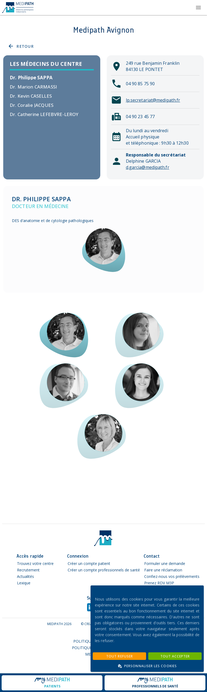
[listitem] (52, 78)
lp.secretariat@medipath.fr (153, 100)
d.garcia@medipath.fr (147, 167)
